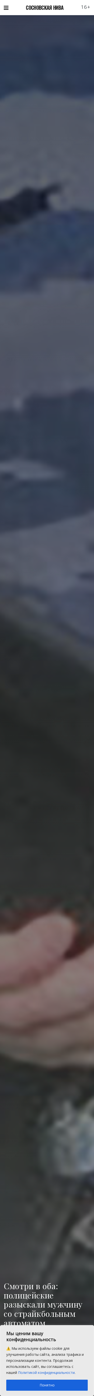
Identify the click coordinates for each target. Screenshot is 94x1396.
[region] (47, 1360)
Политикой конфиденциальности (46, 1372)
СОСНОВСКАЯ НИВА (44, 7)
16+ (85, 7)
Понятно (47, 1385)
